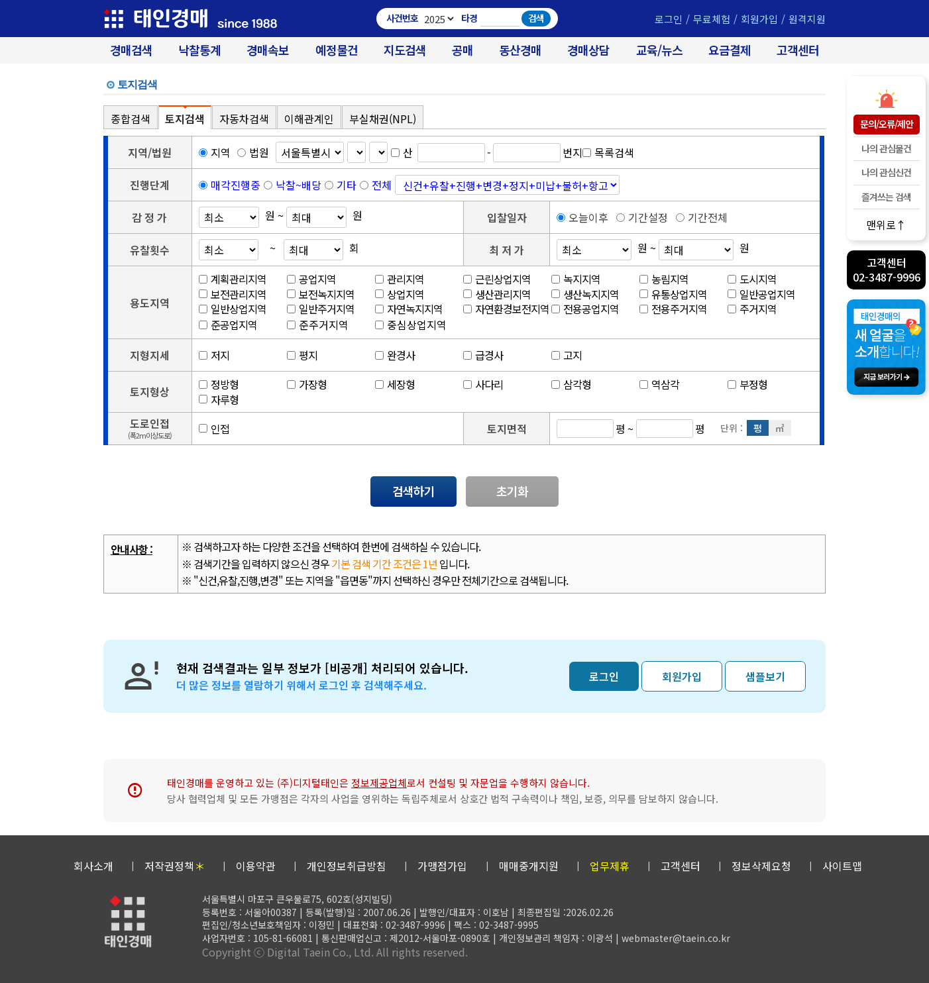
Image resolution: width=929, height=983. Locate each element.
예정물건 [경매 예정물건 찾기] (336, 50)
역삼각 (659, 384)
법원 (253, 152)
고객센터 (798, 50)
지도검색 (405, 50)
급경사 (483, 355)
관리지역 (399, 279)
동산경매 (520, 50)
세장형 (395, 384)
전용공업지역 (585, 308)
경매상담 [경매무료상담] (588, 50)
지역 (215, 152)
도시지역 (752, 279)
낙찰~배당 (298, 185)
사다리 (483, 384)
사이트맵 (842, 866)
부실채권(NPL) (382, 119)
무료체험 (711, 19)
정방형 (219, 384)
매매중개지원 (529, 866)
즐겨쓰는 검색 (886, 196)
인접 (214, 428)
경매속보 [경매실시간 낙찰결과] (267, 50)
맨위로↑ (886, 224)
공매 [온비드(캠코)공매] (462, 50)
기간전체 (702, 217)
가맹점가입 (442, 866)
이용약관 (256, 866)
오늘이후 (582, 217)
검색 (536, 18)
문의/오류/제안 (886, 123)
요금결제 (729, 50)
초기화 (512, 490)
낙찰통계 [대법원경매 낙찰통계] (199, 50)
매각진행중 (235, 185)
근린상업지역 (497, 279)
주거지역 (752, 308)
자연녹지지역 (409, 308)
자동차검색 (244, 119)
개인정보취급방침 (346, 866)
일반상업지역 (232, 308)
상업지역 (399, 294)
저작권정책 (174, 866)
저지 (214, 355)
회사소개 (93, 866)
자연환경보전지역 (506, 308)
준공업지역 (228, 324)
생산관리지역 (497, 294)
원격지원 (807, 19)
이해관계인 (309, 119)
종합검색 (130, 119)
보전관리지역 (232, 294)
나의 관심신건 (886, 172)
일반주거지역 (321, 308)
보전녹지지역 (321, 294)
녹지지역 (575, 279)
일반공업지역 (761, 294)
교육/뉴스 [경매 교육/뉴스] (659, 50)
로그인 (669, 19)
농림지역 (663, 279)
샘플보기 (765, 676)
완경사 (395, 355)
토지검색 (185, 119)
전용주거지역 (673, 308)
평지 (302, 355)
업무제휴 (609, 866)
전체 (382, 185)
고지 (566, 355)
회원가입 (759, 19)
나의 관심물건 (886, 148)
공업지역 (311, 279)
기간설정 (642, 217)
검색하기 (413, 490)
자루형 (219, 399)
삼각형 (571, 384)
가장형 (307, 384)
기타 (346, 185)
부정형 (747, 384)
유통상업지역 (673, 294)
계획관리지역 (232, 279)
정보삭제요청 (761, 866)
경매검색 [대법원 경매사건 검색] (131, 50)
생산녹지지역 (585, 294)
